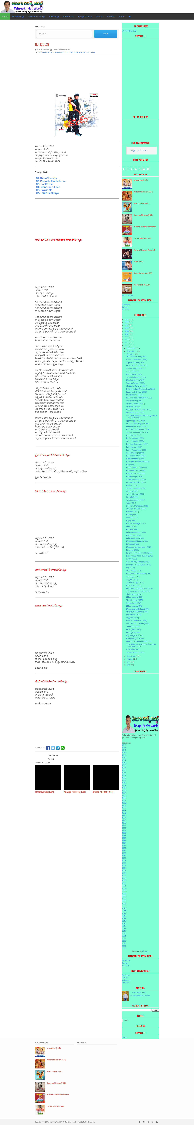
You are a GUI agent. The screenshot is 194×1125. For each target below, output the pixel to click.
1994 (124, 868)
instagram (126, 980)
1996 (124, 873)
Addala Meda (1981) (134, 401)
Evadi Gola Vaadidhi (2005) (136, 467)
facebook (126, 975)
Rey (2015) (130, 567)
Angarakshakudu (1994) (135, 500)
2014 (124, 918)
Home (5, 16)
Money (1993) (131, 529)
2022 (127, 331)
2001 (124, 886)
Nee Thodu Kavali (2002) (136, 456)
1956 (124, 772)
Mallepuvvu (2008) (133, 535)
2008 (124, 903)
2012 (124, 913)
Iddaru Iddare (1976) (134, 606)
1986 (124, 848)
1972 (124, 813)
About (122, 16)
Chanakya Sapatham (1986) (137, 612)
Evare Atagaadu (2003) (135, 459)
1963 (124, 790)
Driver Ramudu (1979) (135, 438)
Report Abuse (127, 295)
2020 (127, 337)
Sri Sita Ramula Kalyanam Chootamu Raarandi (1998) (141, 645)
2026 (127, 319)
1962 (124, 788)
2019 (127, 340)
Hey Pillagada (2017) (134, 635)
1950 (124, 757)
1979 (124, 830)
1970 (124, 808)
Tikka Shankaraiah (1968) (136, 356)
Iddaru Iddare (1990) (134, 597)
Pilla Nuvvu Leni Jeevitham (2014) (139, 588)
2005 (124, 896)
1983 (124, 840)
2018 (127, 343)
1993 (124, 865)
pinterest (125, 982)
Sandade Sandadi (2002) (136, 488)
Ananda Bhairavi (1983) (135, 404)
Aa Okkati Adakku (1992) (136, 482)
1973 (124, 815)
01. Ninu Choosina (47, 178)
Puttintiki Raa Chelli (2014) (142, 238)
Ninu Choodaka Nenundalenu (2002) (140, 389)
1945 (124, 745)
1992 (124, 863)
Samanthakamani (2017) (136, 377)
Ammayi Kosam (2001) (135, 494)
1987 (124, 850)
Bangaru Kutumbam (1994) (137, 444)
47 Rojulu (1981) (132, 649)
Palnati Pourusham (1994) (136, 426)
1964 (124, 793)
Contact (99, 16)
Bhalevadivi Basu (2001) (135, 470)
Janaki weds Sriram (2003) (136, 392)
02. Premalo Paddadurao (51, 181)
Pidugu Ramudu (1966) (135, 538)
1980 (124, 833)
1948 (124, 752)
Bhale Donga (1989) (134, 476)
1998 (124, 878)
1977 (124, 825)
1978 (124, 828)
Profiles (111, 16)
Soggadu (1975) (132, 617)
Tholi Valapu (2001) (134, 594)
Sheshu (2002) (132, 517)
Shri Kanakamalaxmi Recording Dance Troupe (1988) (141, 416)
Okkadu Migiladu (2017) (135, 368)
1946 (124, 747)
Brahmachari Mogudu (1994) (137, 429)
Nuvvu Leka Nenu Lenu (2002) (143, 273)
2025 (127, 322)
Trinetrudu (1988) (133, 626)
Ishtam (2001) (131, 514)
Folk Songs (54, 16)
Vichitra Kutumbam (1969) (136, 359)
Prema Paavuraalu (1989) (136, 450)
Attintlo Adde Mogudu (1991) (137, 423)
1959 (124, 780)
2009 (124, 906)
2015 (124, 921)
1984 (124, 843)
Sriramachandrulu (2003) (136, 479)
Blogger (145, 951)
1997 (124, 875)
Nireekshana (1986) (134, 374)
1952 (124, 762)
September (131, 656)
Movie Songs (18, 16)
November (131, 351)
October (130, 354)
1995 (124, 870)
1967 (124, 800)
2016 (124, 923)
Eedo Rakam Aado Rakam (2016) (139, 556)
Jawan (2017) (131, 526)
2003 (124, 890)
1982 (124, 838)
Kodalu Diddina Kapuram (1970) (139, 398)
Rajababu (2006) (132, 544)
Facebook (126, 304)
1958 (124, 778)
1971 (124, 810)
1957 (124, 775)
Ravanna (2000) (132, 550)
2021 (127, 334)
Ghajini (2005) (138, 261)
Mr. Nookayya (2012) (134, 395)
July (128, 662)
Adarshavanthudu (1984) (136, 532)
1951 (124, 760)
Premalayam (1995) (134, 447)
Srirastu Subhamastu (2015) (137, 432)
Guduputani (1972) (133, 603)
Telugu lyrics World (54, 1122)
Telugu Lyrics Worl (138, 150)
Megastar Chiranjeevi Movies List (144, 250)
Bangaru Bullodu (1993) (135, 473)
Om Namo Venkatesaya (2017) (143, 191)
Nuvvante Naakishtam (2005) (138, 462)
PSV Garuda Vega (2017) (136, 523)
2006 (124, 898)
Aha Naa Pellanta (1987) (136, 509)
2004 (124, 893)
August (130, 659)
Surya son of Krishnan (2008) (143, 215)
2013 (124, 916)
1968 (124, 803)
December (131, 348)
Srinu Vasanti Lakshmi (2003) (137, 623)
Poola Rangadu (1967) (135, 412)
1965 (124, 795)
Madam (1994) (132, 485)
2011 (124, 911)
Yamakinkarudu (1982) (135, 652)
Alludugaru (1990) (133, 632)
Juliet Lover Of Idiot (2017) (136, 365)
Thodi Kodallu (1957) (134, 600)
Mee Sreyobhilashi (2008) (142, 284)
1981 (124, 835)
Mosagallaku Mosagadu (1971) (138, 565)
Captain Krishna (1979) (135, 362)
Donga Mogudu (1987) (135, 638)
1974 (124, 818)
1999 (124, 880)
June (129, 665)
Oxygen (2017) (132, 579)
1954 (124, 768)
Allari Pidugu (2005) (134, 570)
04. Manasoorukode (48, 187)
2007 (124, 901)
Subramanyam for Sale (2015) (138, 591)
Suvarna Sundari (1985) (135, 383)
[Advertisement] (77, 75)
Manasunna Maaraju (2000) (137, 541)
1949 (124, 755)
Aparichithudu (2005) (141, 180)
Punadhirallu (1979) (134, 615)
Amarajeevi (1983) (133, 629)
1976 (124, 823)
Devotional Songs (36, 16)
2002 (124, 888)
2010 (124, 908)
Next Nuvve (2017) (133, 585)
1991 (124, 860)
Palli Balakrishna (138, 992)
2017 (127, 345)
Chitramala (68, 16)
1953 (124, 765)
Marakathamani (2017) (135, 380)
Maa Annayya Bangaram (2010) (139, 547)
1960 (124, 783)
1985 (124, 845)
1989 (124, 855)
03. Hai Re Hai (44, 184)
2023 (127, 328)
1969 (124, 805)
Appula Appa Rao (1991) (136, 420)
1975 (124, 820)
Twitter (125, 307)
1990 (124, 858)
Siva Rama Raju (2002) (135, 453)
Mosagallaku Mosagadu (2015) (138, 409)
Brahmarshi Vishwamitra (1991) (138, 573)
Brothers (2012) (132, 511)
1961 (124, 785)
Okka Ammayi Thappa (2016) (137, 562)
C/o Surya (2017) (133, 576)
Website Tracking (129, 31)
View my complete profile (140, 996)
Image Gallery (85, 16)
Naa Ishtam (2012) (133, 435)
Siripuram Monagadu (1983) (137, 506)
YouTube (125, 309)
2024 (127, 325)
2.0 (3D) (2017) (132, 371)
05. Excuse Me (44, 190)
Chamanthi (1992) (133, 406)
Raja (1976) (130, 520)
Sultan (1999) (131, 559)
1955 (124, 770)
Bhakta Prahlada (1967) (141, 203)
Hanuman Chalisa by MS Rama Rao (145, 226)
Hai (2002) (42, 44)
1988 (124, 853)
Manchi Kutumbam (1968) (136, 620)
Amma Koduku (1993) (135, 441)
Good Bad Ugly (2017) (135, 582)
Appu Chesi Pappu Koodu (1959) (139, 641)
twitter (124, 977)
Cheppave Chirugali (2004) (136, 386)
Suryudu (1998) (132, 497)
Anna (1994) (131, 503)
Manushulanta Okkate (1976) (137, 609)
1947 (124, 750)
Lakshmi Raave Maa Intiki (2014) (139, 553)
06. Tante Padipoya (47, 193)
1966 (124, 798)
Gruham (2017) (132, 491)
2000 (124, 883)
